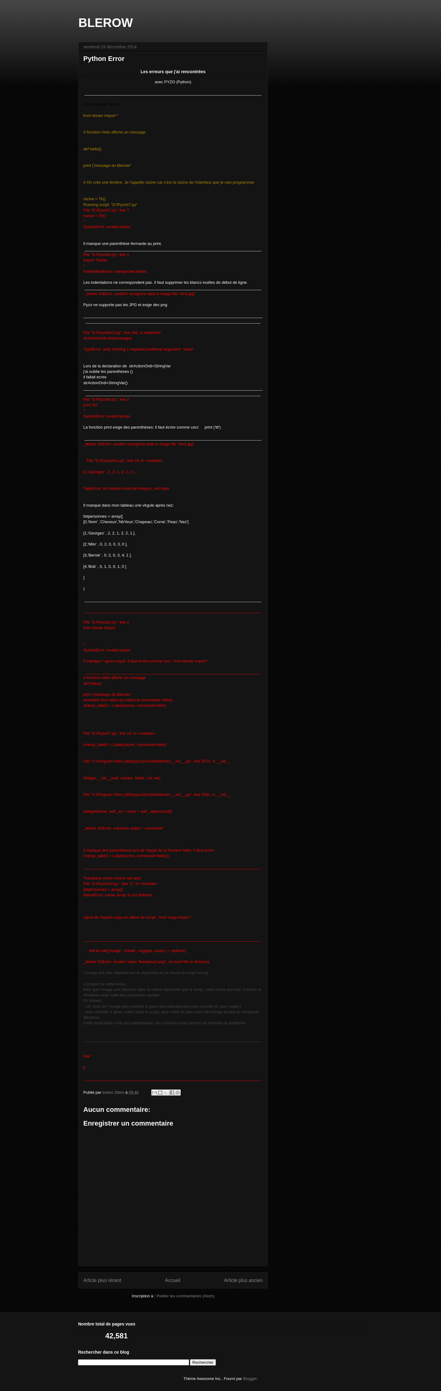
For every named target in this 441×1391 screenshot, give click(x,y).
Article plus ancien (243, 1280)
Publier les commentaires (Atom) (185, 1296)
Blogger (250, 1378)
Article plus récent (102, 1280)
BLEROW (105, 22)
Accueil (172, 1280)
